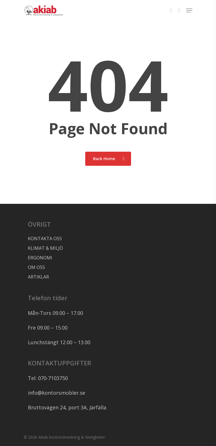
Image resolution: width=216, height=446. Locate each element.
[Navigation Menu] (189, 10)
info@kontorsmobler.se (56, 392)
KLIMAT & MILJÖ (45, 248)
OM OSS (36, 267)
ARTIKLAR (38, 277)
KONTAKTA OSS (45, 238)
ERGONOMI (40, 258)
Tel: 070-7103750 (48, 378)
